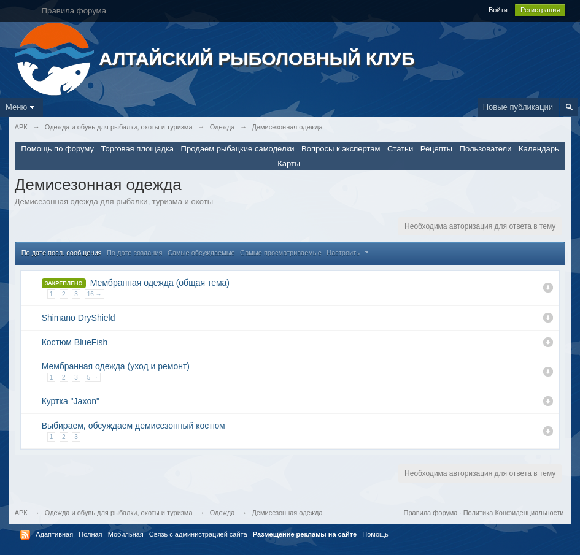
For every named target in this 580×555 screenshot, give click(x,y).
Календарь (539, 148)
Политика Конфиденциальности (513, 512)
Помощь (375, 534)
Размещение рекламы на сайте (305, 534)
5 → (92, 377)
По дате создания (135, 252)
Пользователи (486, 148)
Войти (498, 9)
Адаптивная (54, 534)
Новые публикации (518, 107)
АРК (21, 512)
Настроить (349, 252)
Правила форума (431, 512)
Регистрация (540, 9)
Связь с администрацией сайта (198, 534)
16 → (94, 294)
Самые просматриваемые (281, 252)
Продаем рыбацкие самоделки (238, 148)
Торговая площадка (137, 148)
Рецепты (436, 148)
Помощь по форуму (57, 148)
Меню (21, 107)
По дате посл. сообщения (61, 252)
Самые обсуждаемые (201, 252)
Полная (90, 534)
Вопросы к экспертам (340, 148)
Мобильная (126, 534)
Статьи (400, 148)
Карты (288, 163)
